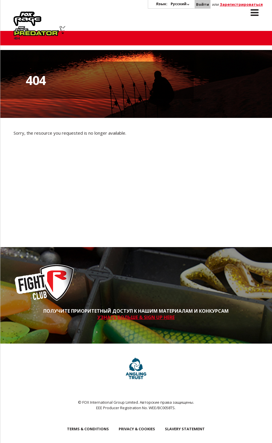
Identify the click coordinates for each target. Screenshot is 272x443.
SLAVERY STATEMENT (185, 428)
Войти (202, 4)
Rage (19, 15)
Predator (65, 15)
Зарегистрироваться (241, 4)
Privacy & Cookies (137, 428)
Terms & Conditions (88, 428)
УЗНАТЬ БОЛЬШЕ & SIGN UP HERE (136, 317)
